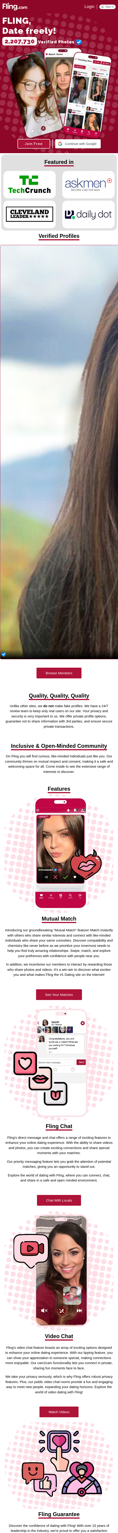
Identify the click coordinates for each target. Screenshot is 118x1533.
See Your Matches (59, 995)
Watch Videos (59, 1412)
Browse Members (59, 673)
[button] (107, 7)
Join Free (34, 144)
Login (89, 6)
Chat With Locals (59, 1200)
